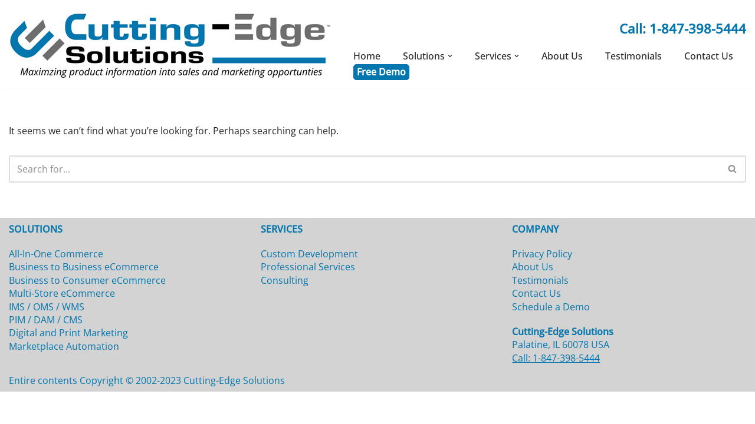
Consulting (284, 312)
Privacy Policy (542, 285)
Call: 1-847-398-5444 (682, 28)
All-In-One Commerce (56, 285)
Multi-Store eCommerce (62, 325)
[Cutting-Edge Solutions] (171, 44)
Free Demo (381, 71)
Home (366, 55)
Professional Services (308, 299)
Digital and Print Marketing (68, 365)
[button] (450, 56)
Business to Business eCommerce (84, 299)
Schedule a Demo (551, 338)
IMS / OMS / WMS (46, 338)
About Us (562, 55)
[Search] (364, 168)
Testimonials (633, 55)
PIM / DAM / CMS (46, 351)
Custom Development (309, 285)
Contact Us (708, 55)
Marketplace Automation (64, 378)
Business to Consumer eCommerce (87, 312)
